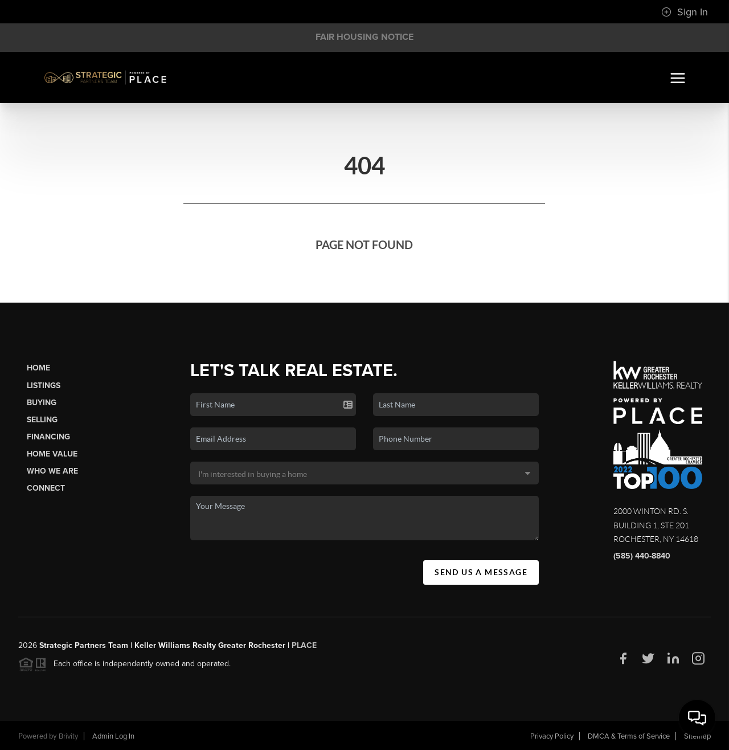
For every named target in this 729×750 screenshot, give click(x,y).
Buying (41, 402)
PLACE (304, 651)
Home (38, 368)
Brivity (68, 736)
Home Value (52, 454)
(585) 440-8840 (641, 556)
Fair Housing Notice (364, 37)
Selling (42, 420)
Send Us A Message (481, 572)
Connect (46, 488)
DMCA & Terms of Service (629, 736)
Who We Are (52, 471)
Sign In (684, 12)
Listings (43, 385)
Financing (48, 437)
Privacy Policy (552, 736)
